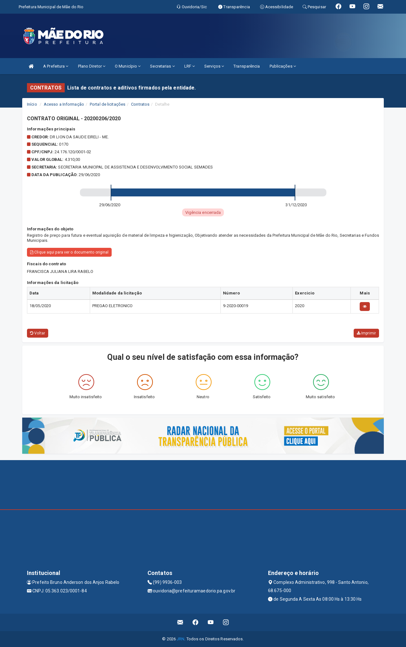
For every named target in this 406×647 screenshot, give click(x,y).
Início (32, 104)
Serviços (214, 66)
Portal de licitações (107, 104)
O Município (128, 66)
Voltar (37, 333)
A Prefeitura (55, 66)
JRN (180, 639)
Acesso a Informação (64, 104)
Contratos (140, 104)
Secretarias (162, 66)
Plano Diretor (92, 66)
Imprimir (366, 333)
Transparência (246, 66)
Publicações (283, 66)
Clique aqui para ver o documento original (69, 252)
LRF (189, 66)
